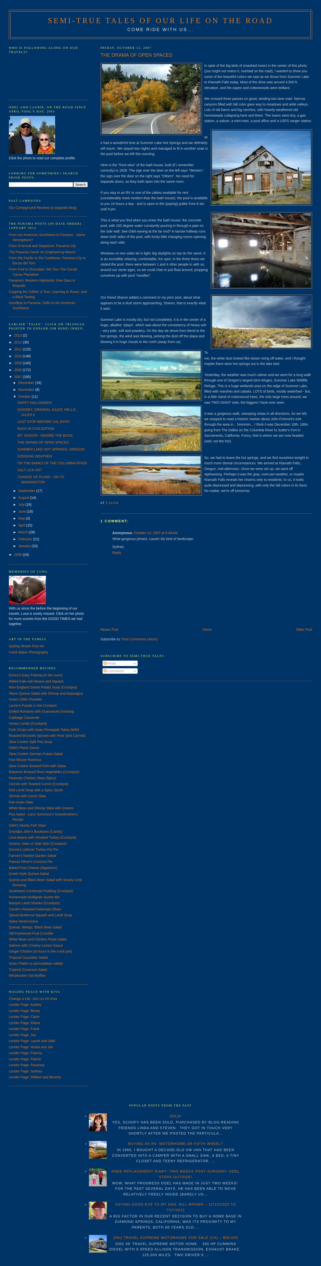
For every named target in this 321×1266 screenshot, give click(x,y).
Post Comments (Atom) (139, 639)
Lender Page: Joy (22, 1035)
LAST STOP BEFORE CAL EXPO (44, 422)
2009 (18, 363)
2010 (18, 356)
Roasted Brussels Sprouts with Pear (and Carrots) (47, 736)
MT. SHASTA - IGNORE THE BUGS (45, 435)
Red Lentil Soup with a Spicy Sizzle (36, 790)
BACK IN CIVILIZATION (36, 429)
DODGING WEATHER (35, 456)
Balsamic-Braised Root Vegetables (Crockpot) (44, 772)
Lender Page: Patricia (25, 1053)
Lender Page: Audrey (25, 1005)
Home (207, 630)
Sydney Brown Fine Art (26, 646)
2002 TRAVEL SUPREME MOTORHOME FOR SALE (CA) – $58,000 (175, 1238)
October (25, 396)
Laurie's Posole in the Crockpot (33, 705)
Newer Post (109, 630)
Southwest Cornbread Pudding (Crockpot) (41, 891)
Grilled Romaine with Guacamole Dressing (41, 711)
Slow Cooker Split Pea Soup (30, 742)
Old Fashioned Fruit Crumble (31, 933)
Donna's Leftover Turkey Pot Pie (33, 849)
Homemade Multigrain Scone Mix (34, 897)
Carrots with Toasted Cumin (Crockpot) (38, 784)
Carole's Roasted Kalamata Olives (35, 909)
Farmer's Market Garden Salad (32, 856)
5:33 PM (112, 503)
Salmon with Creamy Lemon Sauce (36, 945)
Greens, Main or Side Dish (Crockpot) (37, 844)
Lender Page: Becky (24, 1011)
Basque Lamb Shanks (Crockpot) (34, 903)
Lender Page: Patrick (25, 1059)
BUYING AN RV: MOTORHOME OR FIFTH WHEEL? (175, 1144)
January (25, 546)
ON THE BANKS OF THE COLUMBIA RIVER (52, 463)
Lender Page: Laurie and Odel (32, 1041)
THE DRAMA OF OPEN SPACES (136, 55)
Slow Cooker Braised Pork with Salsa (37, 766)
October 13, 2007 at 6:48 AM (155, 533)
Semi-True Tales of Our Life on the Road (160, 21)
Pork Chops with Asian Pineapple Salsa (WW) (44, 730)
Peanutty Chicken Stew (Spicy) (32, 778)
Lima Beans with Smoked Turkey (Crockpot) (42, 837)
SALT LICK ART (30, 470)
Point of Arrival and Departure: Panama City (42, 246)
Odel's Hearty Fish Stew (27, 825)
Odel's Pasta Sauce (24, 748)
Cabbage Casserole (24, 718)
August (24, 498)
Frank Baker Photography (28, 652)
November (26, 390)
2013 (18, 335)
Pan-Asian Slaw (21, 802)
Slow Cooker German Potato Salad (36, 754)
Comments (114, 671)
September (27, 491)
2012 (18, 342)
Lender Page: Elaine (24, 1023)
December (26, 383)
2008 (18, 370)
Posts (110, 663)
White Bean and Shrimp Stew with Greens (41, 808)
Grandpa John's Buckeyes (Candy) (36, 831)
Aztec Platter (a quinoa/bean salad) (36, 963)
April (22, 525)
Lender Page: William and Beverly (35, 1077)
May (22, 518)
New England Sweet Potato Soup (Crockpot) (43, 687)
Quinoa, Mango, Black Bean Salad (35, 927)
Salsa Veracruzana (23, 921)
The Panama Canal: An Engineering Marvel (42, 252)
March (23, 532)
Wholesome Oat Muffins (27, 975)
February (25, 539)
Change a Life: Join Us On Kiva (33, 999)
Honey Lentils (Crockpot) (28, 723)
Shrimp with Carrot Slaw (27, 796)
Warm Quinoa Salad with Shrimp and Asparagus (46, 693)
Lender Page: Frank (24, 1029)
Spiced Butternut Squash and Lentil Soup (40, 915)
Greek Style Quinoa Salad (29, 874)
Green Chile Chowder (25, 699)
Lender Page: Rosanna (26, 1065)
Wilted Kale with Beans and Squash (36, 681)
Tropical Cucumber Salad (28, 957)
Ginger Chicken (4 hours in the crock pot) (40, 951)
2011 (18, 349)
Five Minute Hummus (25, 760)
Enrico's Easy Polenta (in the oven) (36, 675)
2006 (18, 555)
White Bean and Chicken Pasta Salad (37, 939)
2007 (18, 377)
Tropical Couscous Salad (28, 970)
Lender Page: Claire (24, 1017)
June (22, 511)
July (21, 504)
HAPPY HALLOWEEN (35, 403)
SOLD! (176, 1116)
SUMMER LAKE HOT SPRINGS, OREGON (51, 449)
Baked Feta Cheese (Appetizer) (33, 868)
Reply (116, 553)
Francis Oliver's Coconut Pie (30, 862)
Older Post (304, 630)
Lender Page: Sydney (25, 1071)
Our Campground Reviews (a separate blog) (43, 208)
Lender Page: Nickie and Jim (31, 1047)
